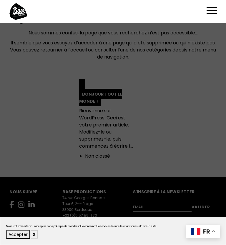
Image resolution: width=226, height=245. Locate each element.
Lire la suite (150, 226)
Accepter (18, 234)
